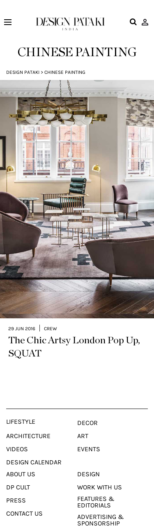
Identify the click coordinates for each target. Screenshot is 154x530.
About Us (20, 468)
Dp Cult (18, 481)
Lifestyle (20, 416)
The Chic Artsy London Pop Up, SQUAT (74, 341)
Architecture (28, 430)
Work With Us (99, 481)
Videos (17, 443)
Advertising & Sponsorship (100, 514)
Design (88, 468)
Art (82, 430)
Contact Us (24, 508)
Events (88, 443)
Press (16, 494)
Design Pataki (22, 72)
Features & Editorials (96, 496)
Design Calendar (34, 456)
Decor (87, 417)
